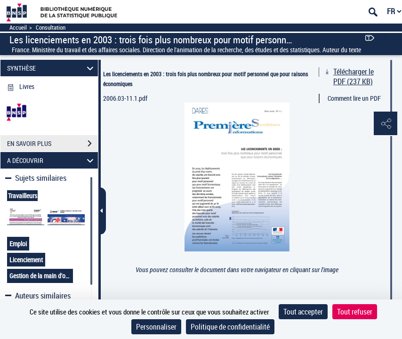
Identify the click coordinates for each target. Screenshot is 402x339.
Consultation (50, 28)
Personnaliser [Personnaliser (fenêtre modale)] (156, 327)
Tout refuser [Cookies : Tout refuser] (354, 312)
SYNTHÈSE (51, 68)
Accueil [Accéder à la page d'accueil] (18, 28)
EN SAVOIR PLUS (52, 143)
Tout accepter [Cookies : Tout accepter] (303, 312)
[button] (385, 124)
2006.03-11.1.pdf (125, 98)
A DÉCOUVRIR (51, 160)
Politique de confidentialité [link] (230, 327)
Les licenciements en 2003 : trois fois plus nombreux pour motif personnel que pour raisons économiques (205, 79)
